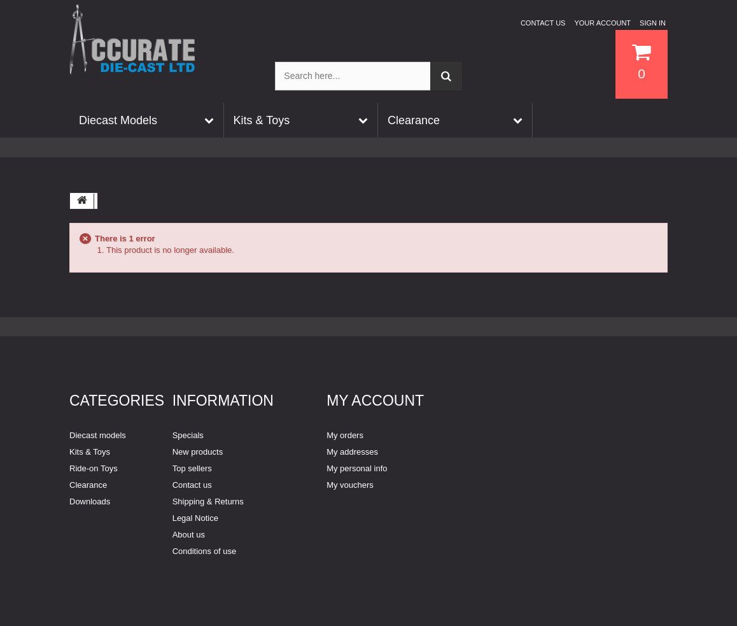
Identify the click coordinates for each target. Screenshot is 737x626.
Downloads (89, 501)
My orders (344, 435)
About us (188, 534)
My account (375, 400)
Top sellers (192, 468)
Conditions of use (204, 551)
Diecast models (97, 435)
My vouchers (350, 485)
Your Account (602, 23)
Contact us (543, 23)
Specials (188, 435)
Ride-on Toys (93, 468)
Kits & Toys (89, 452)
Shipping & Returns (208, 501)
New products (197, 452)
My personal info (356, 468)
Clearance (88, 485)
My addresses (352, 452)
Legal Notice (195, 518)
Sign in (653, 23)
